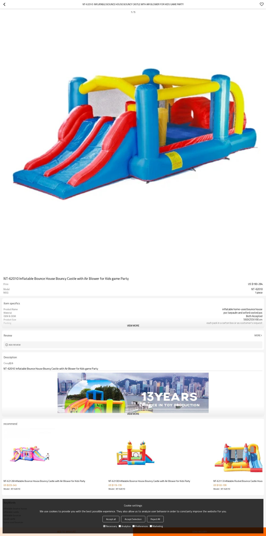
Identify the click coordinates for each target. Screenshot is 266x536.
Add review (15, 344)
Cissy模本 (8, 363)
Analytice (125, 526)
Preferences (140, 526)
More (257, 335)
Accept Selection (133, 519)
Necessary (110, 526)
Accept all (111, 519)
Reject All (155, 519)
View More (133, 325)
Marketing (156, 526)
